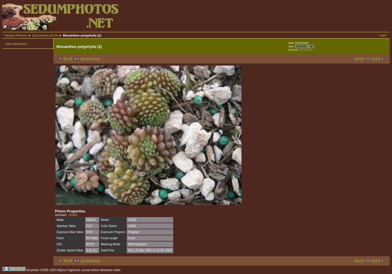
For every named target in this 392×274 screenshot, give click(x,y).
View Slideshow (16, 44)
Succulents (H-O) (45, 35)
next (359, 58)
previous (90, 58)
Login (383, 35)
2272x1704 (305, 49)
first (67, 58)
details (73, 215)
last (376, 58)
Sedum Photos (16, 35)
